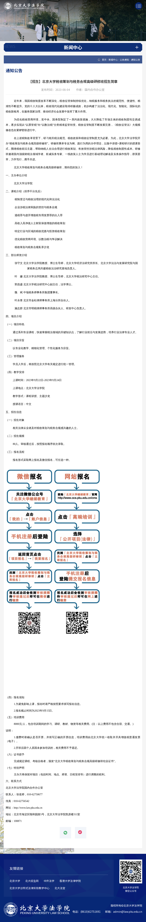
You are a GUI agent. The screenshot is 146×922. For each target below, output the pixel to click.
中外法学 (49, 881)
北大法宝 (60, 888)
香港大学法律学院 (70, 881)
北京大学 (15, 881)
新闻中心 (113, 59)
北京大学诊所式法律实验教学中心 (29, 888)
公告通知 (124, 59)
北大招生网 (32, 881)
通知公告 (135, 59)
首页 (104, 59)
